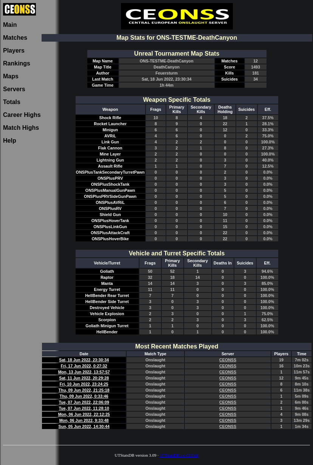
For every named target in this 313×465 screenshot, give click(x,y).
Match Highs (21, 127)
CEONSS (227, 360)
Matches (15, 37)
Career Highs (22, 115)
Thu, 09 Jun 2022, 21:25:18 (84, 390)
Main (10, 25)
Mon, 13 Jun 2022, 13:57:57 (84, 372)
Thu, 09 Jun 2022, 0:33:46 (84, 396)
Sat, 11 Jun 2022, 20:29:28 (84, 378)
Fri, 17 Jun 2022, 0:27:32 (84, 366)
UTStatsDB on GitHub (179, 455)
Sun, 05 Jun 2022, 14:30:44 (84, 426)
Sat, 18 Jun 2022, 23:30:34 (84, 360)
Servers (14, 89)
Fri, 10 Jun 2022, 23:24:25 (84, 384)
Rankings (16, 63)
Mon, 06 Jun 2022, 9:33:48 (84, 420)
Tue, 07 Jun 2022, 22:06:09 (84, 402)
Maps (11, 76)
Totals (11, 102)
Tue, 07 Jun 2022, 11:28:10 (84, 408)
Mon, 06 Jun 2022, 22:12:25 (84, 414)
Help (9, 140)
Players (14, 50)
